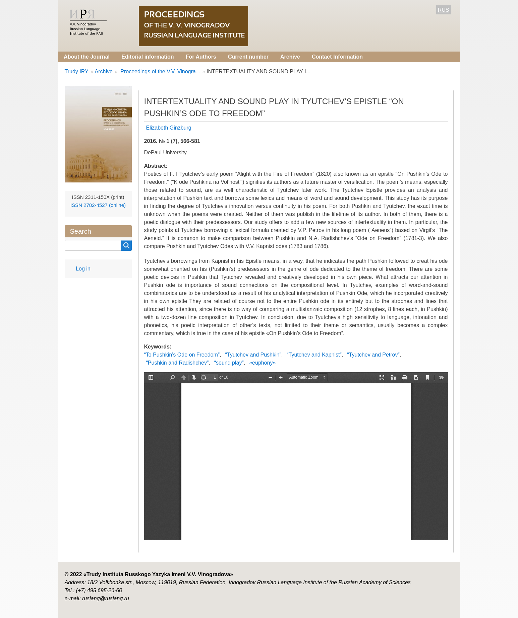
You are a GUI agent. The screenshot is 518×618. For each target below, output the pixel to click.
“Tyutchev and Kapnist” (314, 355)
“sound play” (229, 363)
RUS (443, 10)
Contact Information (337, 57)
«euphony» (262, 363)
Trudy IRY (77, 71)
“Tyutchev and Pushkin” (253, 355)
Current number (248, 57)
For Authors (201, 57)
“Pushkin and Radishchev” (177, 363)
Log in (83, 269)
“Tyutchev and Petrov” (373, 355)
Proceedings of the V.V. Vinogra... (159, 71)
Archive (290, 57)
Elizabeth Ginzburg (168, 128)
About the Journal (87, 57)
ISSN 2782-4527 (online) (98, 205)
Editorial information (147, 57)
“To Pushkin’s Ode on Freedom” (182, 355)
